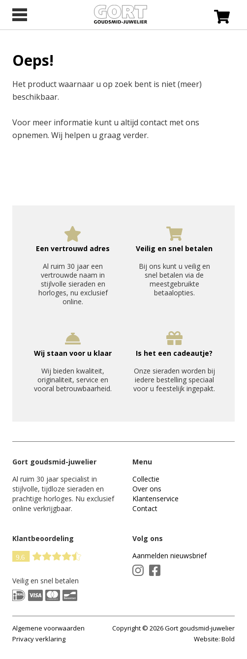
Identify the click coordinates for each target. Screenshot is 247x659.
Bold (228, 638)
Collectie (145, 479)
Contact (144, 508)
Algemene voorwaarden (48, 628)
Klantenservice (155, 498)
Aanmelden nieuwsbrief (169, 555)
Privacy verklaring (38, 638)
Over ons (146, 488)
